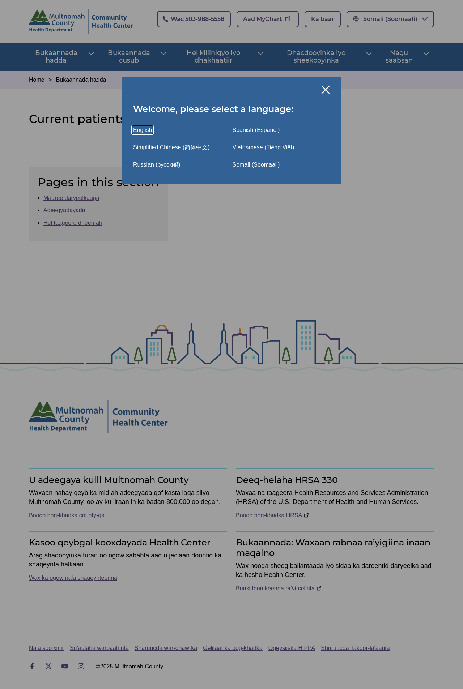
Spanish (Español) (256, 130)
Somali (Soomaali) (256, 165)
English (142, 130)
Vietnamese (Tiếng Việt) (263, 147)
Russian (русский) (156, 165)
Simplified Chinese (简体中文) (171, 147)
